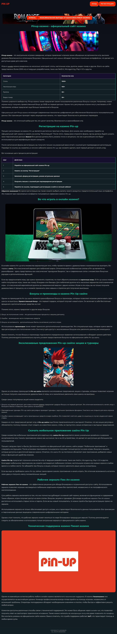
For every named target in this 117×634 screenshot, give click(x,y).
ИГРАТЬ (32, 18)
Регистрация (107, 4)
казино (41, 404)
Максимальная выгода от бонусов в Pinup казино (65, 18)
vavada (10, 66)
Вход (94, 4)
